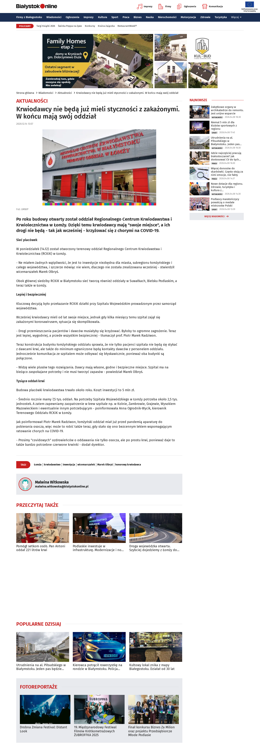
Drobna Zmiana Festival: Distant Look (43, 729)
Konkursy (90, 26)
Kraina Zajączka (106, 26)
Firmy (164, 6)
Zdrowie (205, 17)
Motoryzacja (188, 17)
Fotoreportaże (38, 686)
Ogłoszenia (186, 6)
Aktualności (65, 92)
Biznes (138, 17)
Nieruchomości (167, 17)
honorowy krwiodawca (128, 464)
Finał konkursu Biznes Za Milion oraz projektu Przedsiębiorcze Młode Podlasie (151, 731)
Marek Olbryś (105, 464)
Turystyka (221, 17)
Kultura (102, 17)
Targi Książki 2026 (45, 26)
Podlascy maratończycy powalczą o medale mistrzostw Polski (225, 202)
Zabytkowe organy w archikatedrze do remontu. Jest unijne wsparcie (227, 110)
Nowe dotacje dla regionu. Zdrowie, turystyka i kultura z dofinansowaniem (227, 187)
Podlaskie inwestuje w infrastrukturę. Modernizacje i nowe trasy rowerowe (99, 548)
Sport (114, 17)
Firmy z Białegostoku (29, 17)
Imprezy (144, 6)
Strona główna (25, 92)
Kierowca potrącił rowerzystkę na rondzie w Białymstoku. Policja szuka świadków (97, 667)
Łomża (38, 464)
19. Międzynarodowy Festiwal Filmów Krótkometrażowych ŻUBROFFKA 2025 (95, 731)
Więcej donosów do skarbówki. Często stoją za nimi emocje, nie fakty (227, 172)
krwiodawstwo (52, 464)
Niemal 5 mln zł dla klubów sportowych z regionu (224, 125)
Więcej (236, 17)
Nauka (150, 17)
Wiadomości (53, 17)
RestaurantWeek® (127, 26)
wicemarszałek (86, 464)
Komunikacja (212, 6)
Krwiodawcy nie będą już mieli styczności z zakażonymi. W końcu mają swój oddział (127, 92)
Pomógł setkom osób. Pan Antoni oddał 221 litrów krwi (40, 548)
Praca (126, 17)
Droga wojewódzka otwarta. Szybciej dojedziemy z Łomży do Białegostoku (153, 548)
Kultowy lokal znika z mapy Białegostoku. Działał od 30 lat (152, 667)
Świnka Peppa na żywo (70, 26)
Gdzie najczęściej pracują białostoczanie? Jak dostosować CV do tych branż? (226, 156)
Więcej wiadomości (214, 216)
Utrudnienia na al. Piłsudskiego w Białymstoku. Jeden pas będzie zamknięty (41, 667)
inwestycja (69, 464)
